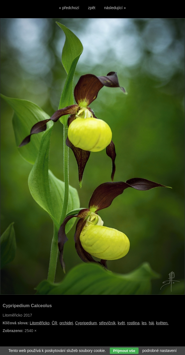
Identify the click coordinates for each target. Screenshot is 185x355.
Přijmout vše (124, 351)
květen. (162, 323)
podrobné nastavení (159, 350)
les (144, 323)
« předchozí (69, 8)
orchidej (66, 323)
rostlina (133, 323)
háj (151, 323)
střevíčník (107, 323)
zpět (91, 8)
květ (121, 323)
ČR (54, 323)
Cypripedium (86, 323)
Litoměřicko (40, 323)
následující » (115, 8)
